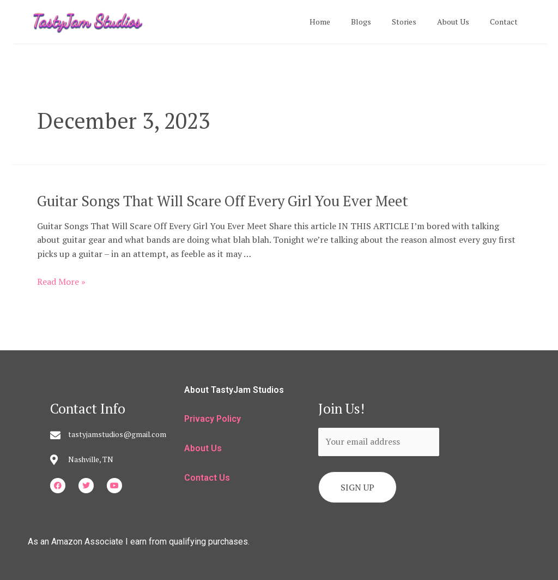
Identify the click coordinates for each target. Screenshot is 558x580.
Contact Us (207, 477)
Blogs (380, 21)
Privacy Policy (212, 419)
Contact (506, 21)
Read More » (61, 281)
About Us (461, 21)
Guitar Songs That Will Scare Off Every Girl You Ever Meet (218, 200)
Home (344, 21)
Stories (417, 21)
